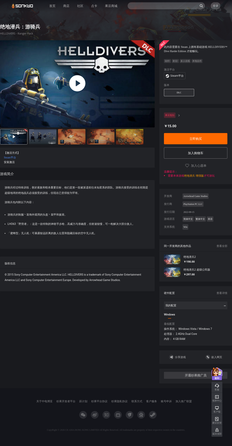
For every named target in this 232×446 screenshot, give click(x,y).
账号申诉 (166, 401)
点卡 (94, 6)
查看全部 (222, 246)
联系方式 (136, 401)
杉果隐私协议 (119, 401)
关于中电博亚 (44, 401)
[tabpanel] (77, 165)
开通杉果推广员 (195, 375)
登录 (215, 6)
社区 (80, 6)
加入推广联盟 (184, 401)
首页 (52, 6)
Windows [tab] (169, 314)
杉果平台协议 (99, 401)
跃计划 (83, 401)
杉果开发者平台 (65, 401)
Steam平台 (10, 157)
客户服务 (151, 401)
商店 (66, 6)
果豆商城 (111, 6)
